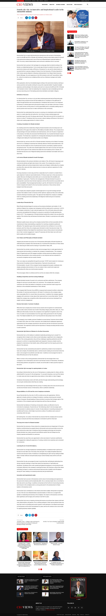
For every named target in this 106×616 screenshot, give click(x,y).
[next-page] (41, 569)
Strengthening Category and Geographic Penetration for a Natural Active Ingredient (81, 62)
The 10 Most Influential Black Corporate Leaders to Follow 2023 (34, 14)
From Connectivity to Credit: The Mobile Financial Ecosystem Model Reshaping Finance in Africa (82, 68)
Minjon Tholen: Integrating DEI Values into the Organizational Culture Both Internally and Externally (57, 587)
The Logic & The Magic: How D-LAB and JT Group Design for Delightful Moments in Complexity (82, 48)
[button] (87, 4)
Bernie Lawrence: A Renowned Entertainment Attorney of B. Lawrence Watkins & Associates (40, 563)
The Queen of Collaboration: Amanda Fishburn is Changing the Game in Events (31, 580)
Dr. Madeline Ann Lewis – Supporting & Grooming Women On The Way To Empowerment (57, 563)
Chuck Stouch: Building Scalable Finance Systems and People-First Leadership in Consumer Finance (82, 36)
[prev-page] (39, 569)
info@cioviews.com (50, 609)
